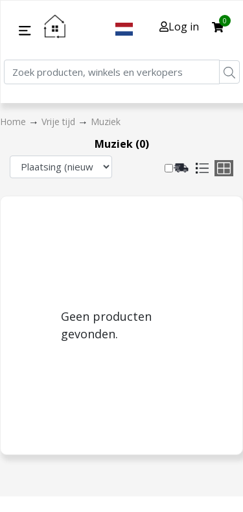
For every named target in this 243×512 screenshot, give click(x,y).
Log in (179, 26)
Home (14, 121)
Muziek (106, 121)
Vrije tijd (59, 121)
